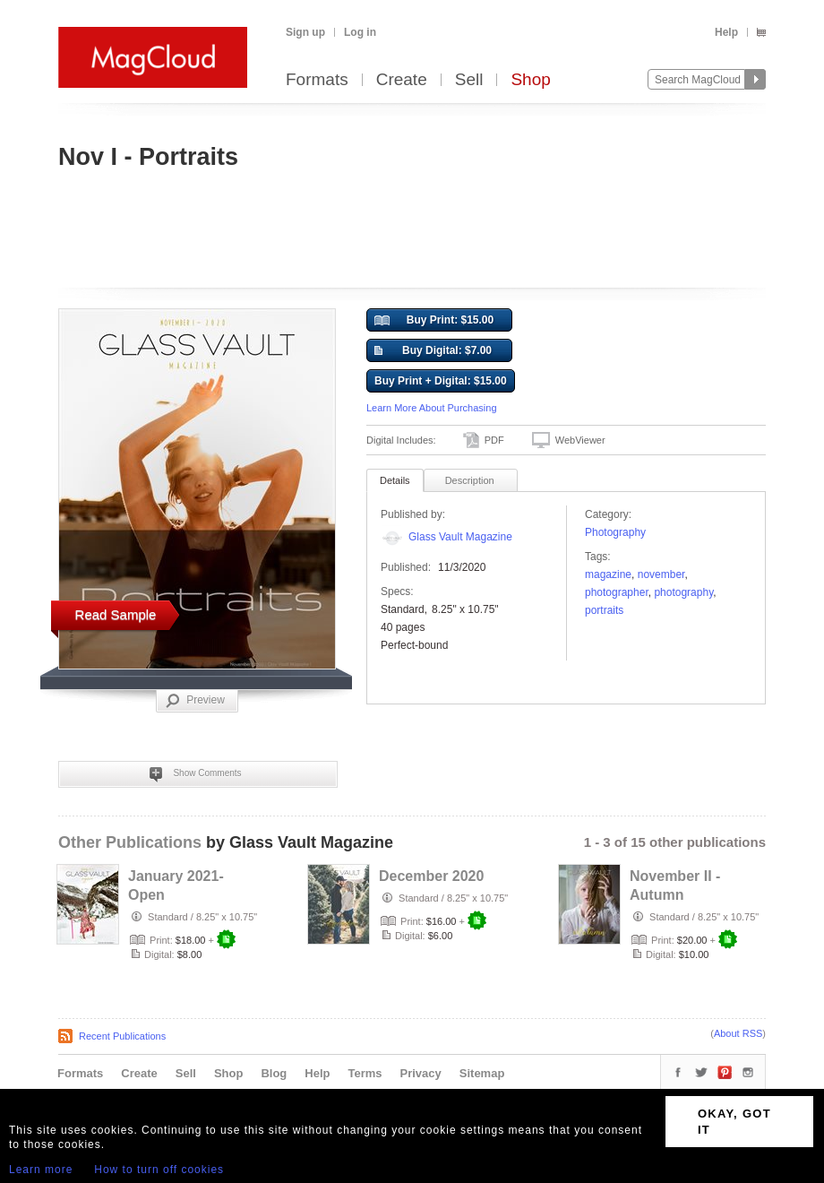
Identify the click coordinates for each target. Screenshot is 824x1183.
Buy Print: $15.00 (434, 321)
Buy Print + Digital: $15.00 (440, 381)
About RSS (738, 1033)
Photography (615, 532)
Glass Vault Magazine (460, 537)
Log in (360, 32)
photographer (616, 592)
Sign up (305, 32)
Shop (530, 80)
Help (726, 32)
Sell (469, 80)
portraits (604, 610)
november (661, 574)
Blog (274, 1073)
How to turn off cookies (159, 1169)
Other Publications (130, 842)
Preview (195, 701)
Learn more (41, 1169)
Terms (365, 1073)
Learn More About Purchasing (431, 407)
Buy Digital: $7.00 (433, 351)
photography (683, 592)
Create (401, 80)
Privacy (421, 1073)
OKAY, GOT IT (734, 1121)
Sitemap (482, 1073)
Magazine (608, 574)
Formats (317, 80)
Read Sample (116, 614)
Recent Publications (122, 1036)
